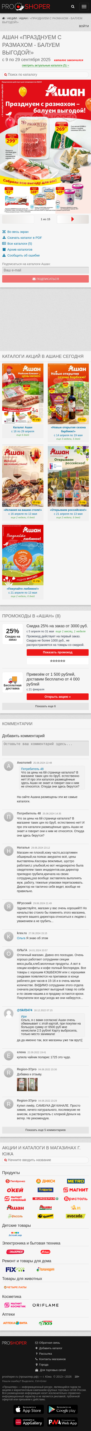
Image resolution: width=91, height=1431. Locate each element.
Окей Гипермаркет (15, 1190)
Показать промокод (58, 652)
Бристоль (76, 1198)
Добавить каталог (48, 1348)
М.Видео (45, 1251)
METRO (76, 1181)
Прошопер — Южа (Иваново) (26, 6)
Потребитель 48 (32, 769)
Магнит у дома (76, 1190)
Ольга (21, 938)
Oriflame (45, 1305)
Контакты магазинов (50, 1359)
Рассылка (43, 1353)
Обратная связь (47, 1342)
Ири (24, 1016)
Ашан (23, 18)
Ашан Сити (45, 1207)
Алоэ (45, 1322)
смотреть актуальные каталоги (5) (45, 65)
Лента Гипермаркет (45, 1190)
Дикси (45, 1181)
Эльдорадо (15, 1251)
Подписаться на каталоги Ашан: (26, 264)
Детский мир (15, 1234)
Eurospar (45, 1198)
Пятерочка (15, 1181)
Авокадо (76, 1216)
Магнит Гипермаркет (15, 1198)
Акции (12, 18)
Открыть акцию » (58, 696)
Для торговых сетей (50, 1370)
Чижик (45, 1216)
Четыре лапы (15, 1287)
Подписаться (45, 279)
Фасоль (15, 1216)
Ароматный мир (76, 1207)
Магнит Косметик (15, 1305)
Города (41, 1364)
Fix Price (15, 1269)
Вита (15, 1322)
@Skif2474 (24, 1010)
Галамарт (45, 1269)
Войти (84, 26)
